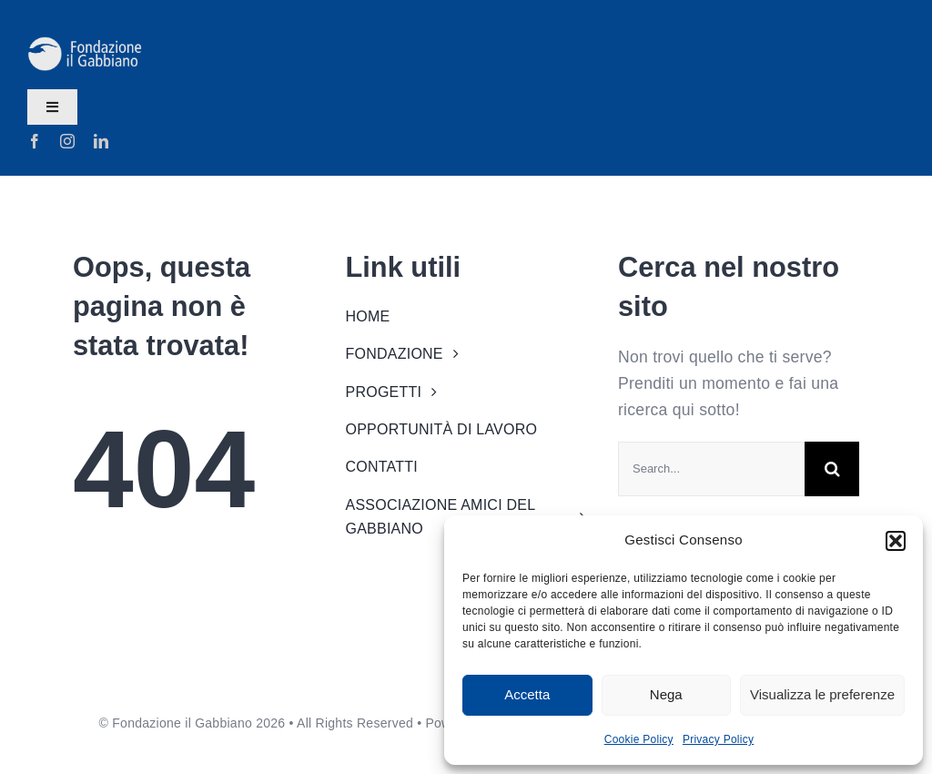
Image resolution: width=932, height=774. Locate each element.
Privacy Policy (718, 739)
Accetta (527, 694)
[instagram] (67, 141)
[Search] (832, 469)
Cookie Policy (639, 739)
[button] (895, 541)
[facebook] (34, 141)
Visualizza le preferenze (822, 694)
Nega (666, 694)
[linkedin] (101, 141)
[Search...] (711, 469)
